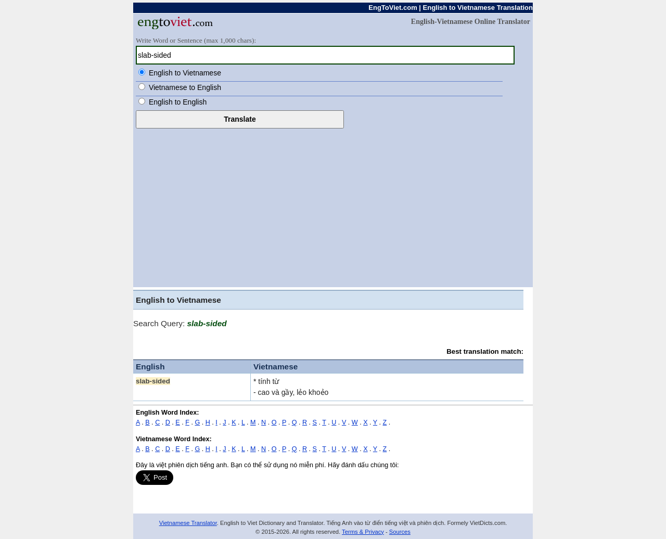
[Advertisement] (333, 206)
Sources (400, 532)
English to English (178, 102)
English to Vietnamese (185, 73)
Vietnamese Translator (188, 523)
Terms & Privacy (363, 532)
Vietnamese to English (185, 87)
